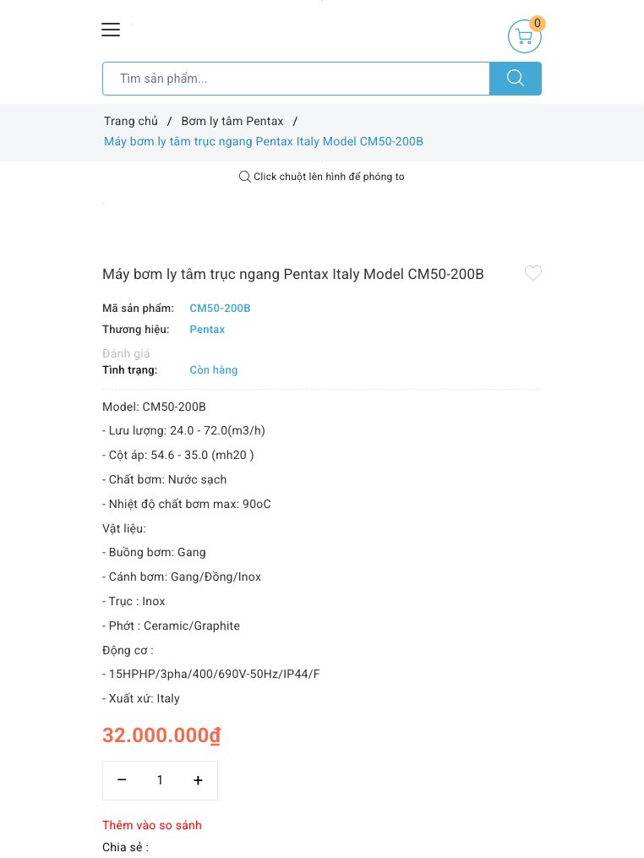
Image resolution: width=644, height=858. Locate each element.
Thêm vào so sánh (152, 826)
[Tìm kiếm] (515, 79)
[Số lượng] (160, 781)
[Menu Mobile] (111, 27)
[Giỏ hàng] (525, 36)
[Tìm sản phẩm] (296, 79)
